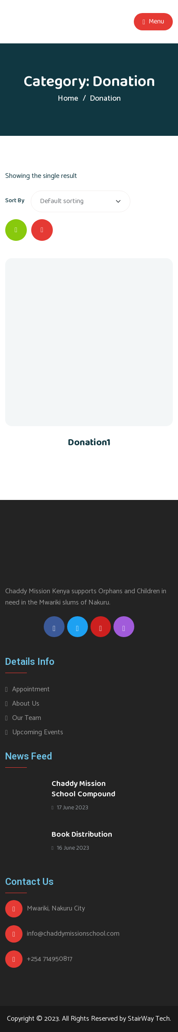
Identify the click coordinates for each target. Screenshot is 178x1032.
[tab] (16, 230)
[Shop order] (80, 201)
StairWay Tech (149, 1019)
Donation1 (89, 442)
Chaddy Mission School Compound (83, 789)
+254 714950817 (49, 959)
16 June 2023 (70, 848)
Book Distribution (82, 834)
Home (68, 98)
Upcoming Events (37, 732)
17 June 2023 (70, 807)
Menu (153, 21)
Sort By (14, 200)
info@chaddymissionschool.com (73, 934)
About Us (25, 703)
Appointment (31, 689)
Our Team (26, 718)
